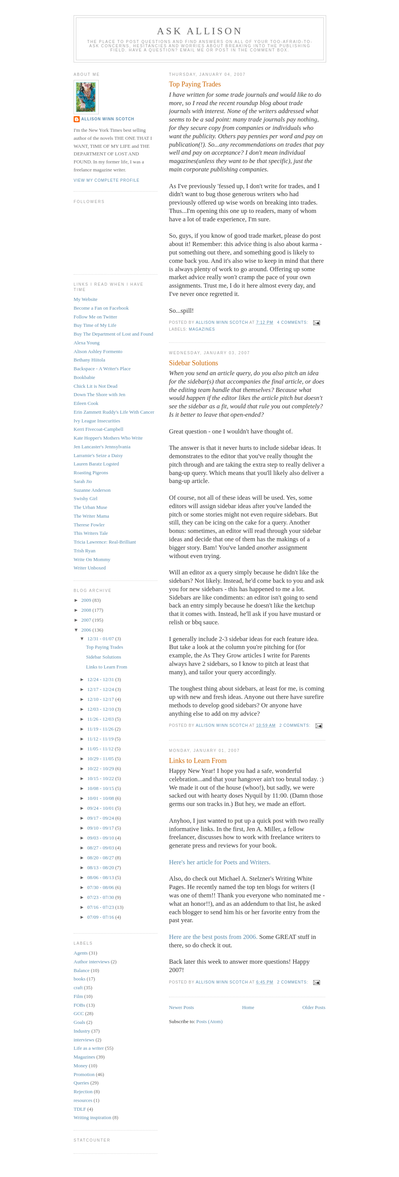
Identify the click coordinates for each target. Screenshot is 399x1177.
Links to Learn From (198, 760)
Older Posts (313, 1007)
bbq (196, 622)
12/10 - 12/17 (101, 699)
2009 (86, 600)
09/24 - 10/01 (101, 808)
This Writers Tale (91, 533)
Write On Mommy (92, 559)
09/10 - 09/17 (101, 828)
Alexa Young (87, 342)
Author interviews (91, 961)
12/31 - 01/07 (101, 638)
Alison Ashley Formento (98, 351)
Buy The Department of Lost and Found (113, 334)
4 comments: (293, 322)
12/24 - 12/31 (101, 679)
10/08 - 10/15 (101, 788)
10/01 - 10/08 (101, 798)
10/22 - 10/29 (101, 768)
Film (78, 996)
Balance (82, 970)
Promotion (84, 1074)
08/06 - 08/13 (101, 877)
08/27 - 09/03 (101, 848)
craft (78, 987)
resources (83, 1100)
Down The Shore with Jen (99, 394)
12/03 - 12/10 (101, 709)
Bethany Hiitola (89, 360)
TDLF (80, 1109)
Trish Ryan (84, 550)
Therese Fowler (89, 525)
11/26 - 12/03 (101, 719)
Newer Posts (181, 1007)
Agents (81, 953)
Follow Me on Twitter (95, 317)
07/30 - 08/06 (101, 887)
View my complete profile (107, 180)
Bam (209, 547)
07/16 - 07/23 (101, 907)
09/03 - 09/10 (101, 838)
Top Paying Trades (195, 84)
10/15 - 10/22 (101, 778)
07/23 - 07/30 (101, 897)
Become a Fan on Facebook (101, 308)
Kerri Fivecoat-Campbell (98, 429)
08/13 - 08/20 (101, 867)
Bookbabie (84, 377)
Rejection (83, 1091)
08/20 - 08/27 (101, 857)
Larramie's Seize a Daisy (98, 455)
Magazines (202, 329)
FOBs (79, 1005)
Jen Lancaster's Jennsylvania (102, 446)
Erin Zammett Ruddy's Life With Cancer (114, 412)
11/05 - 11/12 (101, 749)
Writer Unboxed (90, 568)
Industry (82, 1031)
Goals (79, 1022)
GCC (79, 1013)
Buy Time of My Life (95, 325)
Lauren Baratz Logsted (96, 464)
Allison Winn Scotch (107, 119)
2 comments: (296, 725)
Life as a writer (89, 1048)
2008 (86, 610)
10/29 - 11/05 (101, 758)
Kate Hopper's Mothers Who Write (108, 438)
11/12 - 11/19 (101, 739)
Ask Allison (200, 31)
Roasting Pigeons (91, 472)
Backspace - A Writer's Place (102, 368)
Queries (81, 1083)
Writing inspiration (92, 1117)
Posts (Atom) (209, 1021)
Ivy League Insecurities (97, 421)
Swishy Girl (85, 498)
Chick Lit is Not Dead (95, 386)
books (79, 979)
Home (248, 1007)
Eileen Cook (86, 403)
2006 (86, 630)
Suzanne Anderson (92, 490)
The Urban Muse (90, 507)
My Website (86, 299)
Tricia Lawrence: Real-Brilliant (105, 542)
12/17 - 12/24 (101, 689)
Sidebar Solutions (193, 363)
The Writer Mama (91, 516)
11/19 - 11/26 (101, 729)
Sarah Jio (83, 481)
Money (81, 1065)
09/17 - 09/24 (101, 818)
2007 (86, 620)
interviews (84, 1040)
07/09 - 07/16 (101, 917)
